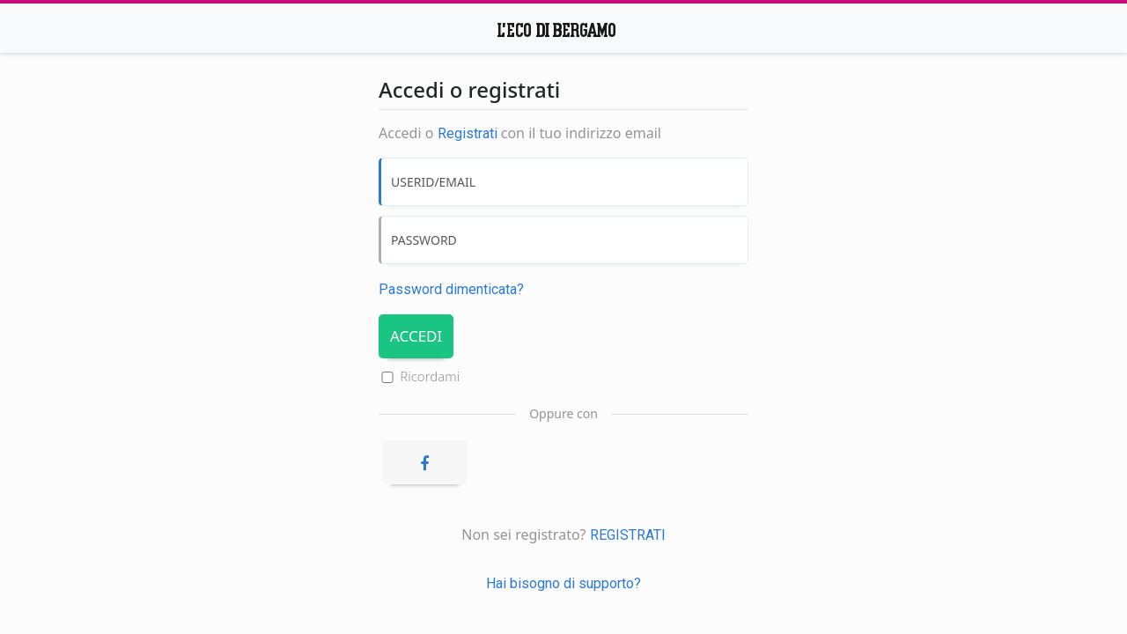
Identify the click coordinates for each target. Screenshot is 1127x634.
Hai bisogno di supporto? (563, 583)
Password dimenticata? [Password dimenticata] (451, 289)
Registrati (467, 133)
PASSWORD (424, 240)
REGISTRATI (628, 535)
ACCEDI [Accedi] (416, 336)
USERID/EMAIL (433, 181)
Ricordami (430, 376)
